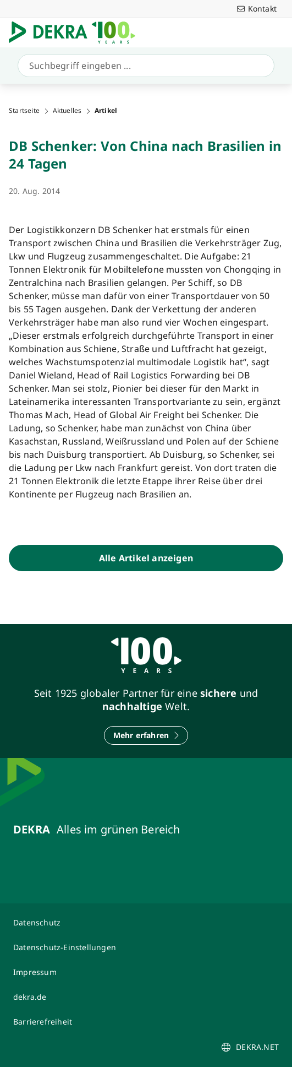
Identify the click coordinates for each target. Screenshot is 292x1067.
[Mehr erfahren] (146, 735)
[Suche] (144, 65)
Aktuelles (67, 110)
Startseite (24, 110)
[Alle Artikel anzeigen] (146, 558)
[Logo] (76, 32)
